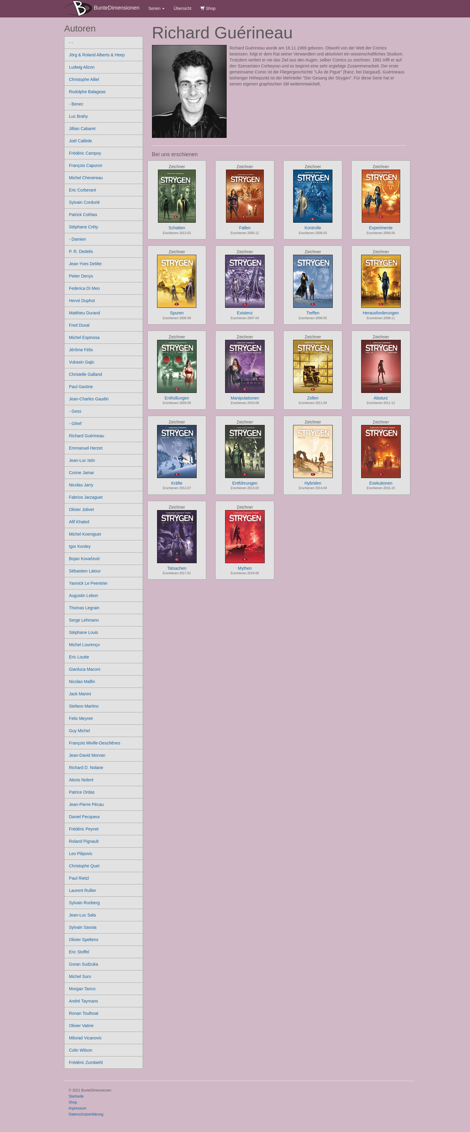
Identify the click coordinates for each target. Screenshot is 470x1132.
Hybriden (313, 483)
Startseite (76, 1096)
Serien (156, 8)
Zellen (313, 398)
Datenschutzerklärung (86, 1114)
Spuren (176, 312)
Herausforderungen (381, 312)
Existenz (245, 312)
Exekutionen (380, 483)
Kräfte (176, 483)
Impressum (77, 1108)
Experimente (381, 227)
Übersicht (182, 8)
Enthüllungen (177, 398)
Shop (208, 8)
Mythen (245, 568)
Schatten (176, 227)
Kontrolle (313, 227)
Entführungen (244, 483)
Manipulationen (245, 398)
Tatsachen (176, 568)
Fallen (245, 227)
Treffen (313, 312)
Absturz (381, 398)
